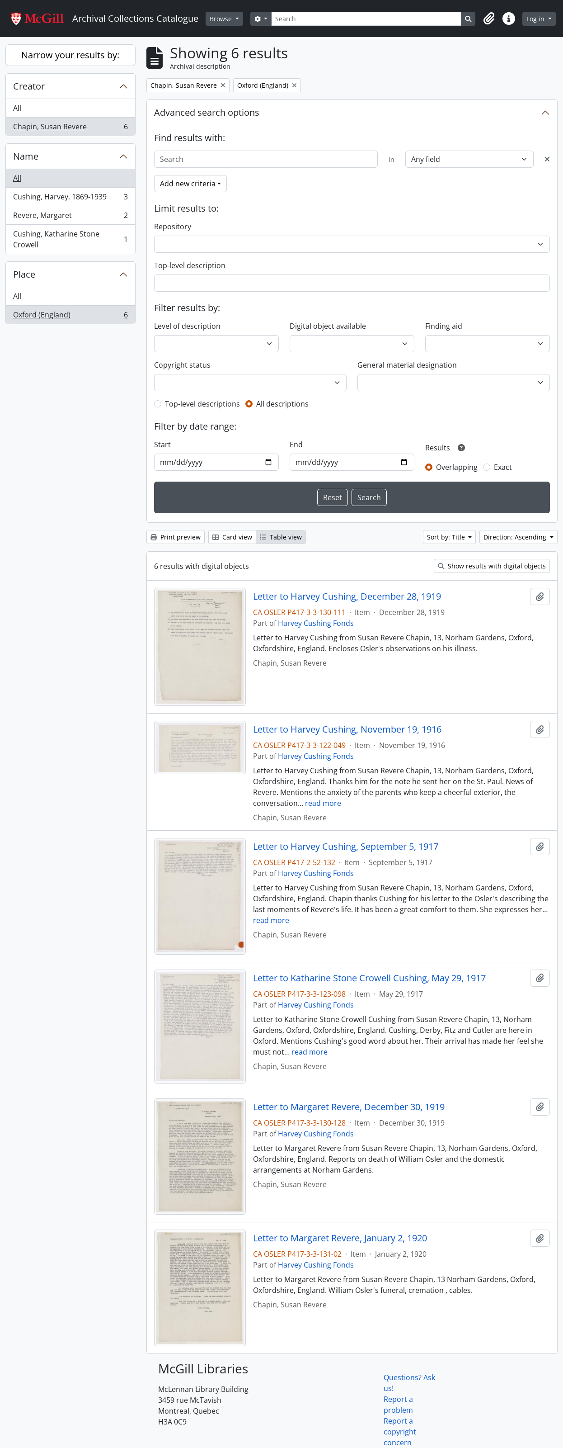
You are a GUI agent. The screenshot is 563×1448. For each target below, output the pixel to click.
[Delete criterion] (547, 159)
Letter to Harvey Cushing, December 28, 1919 (347, 596)
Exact (503, 467)
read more (323, 803)
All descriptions (282, 404)
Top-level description (189, 265)
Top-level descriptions (202, 404)
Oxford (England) (70, 316)
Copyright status (182, 365)
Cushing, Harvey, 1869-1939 (70, 198)
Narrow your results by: (70, 55)
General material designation (407, 365)
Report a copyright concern (400, 1432)
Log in (536, 18)
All (17, 108)
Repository (172, 227)
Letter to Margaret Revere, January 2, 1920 (340, 1238)
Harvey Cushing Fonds (316, 623)
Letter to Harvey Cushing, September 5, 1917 (345, 846)
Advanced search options (206, 112)
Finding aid (443, 326)
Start (162, 445)
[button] (489, 18)
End (296, 445)
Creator (29, 86)
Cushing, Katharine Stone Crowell (70, 239)
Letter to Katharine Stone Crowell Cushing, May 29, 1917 (369, 978)
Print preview (175, 537)
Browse (222, 18)
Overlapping (457, 467)
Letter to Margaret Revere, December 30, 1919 (349, 1107)
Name (25, 156)
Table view (281, 537)
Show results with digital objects (492, 566)
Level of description (187, 326)
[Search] (366, 19)
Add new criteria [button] (188, 184)
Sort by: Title (447, 537)
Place (24, 274)
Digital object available (328, 326)
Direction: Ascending (515, 537)
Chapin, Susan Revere (70, 128)
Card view (232, 537)
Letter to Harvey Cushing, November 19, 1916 (347, 729)
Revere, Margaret (70, 217)
